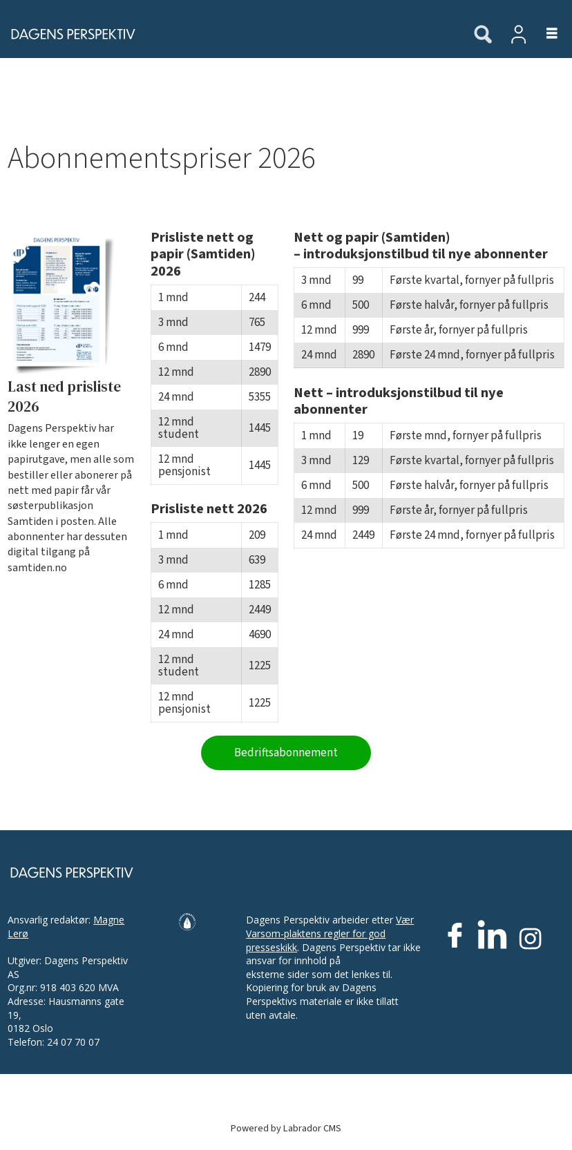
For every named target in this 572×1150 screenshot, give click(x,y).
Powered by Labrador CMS (286, 1128)
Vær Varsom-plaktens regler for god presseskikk (330, 933)
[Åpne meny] (544, 34)
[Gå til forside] (229, 34)
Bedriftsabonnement (286, 753)
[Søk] (483, 35)
